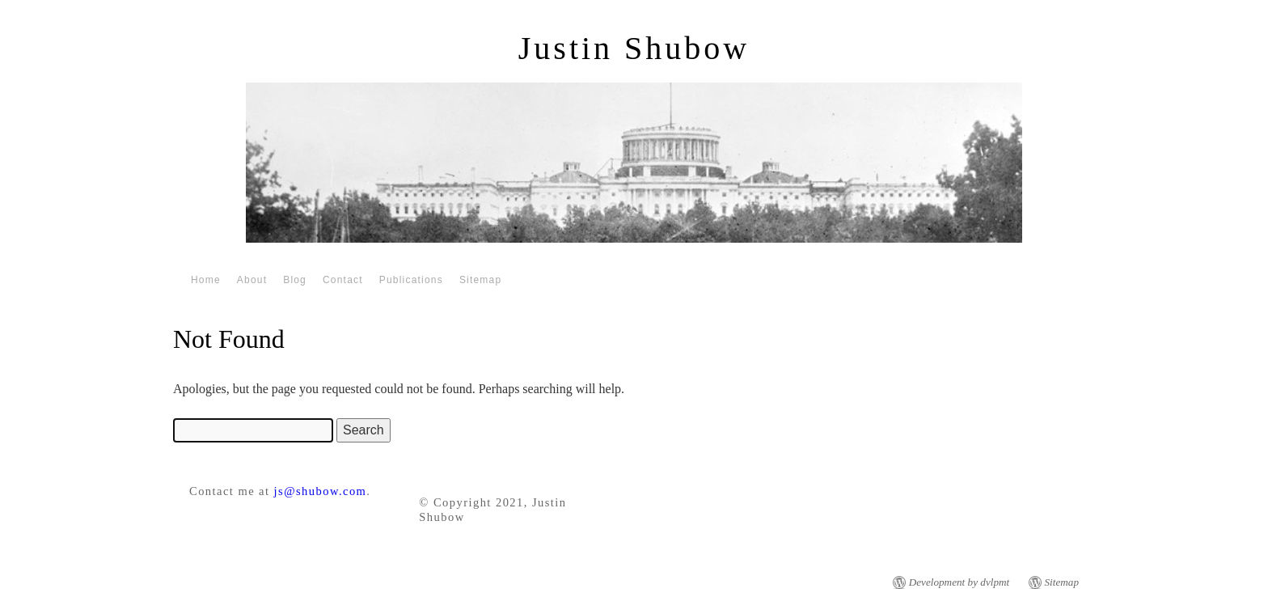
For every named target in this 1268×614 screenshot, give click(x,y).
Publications (411, 280)
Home (206, 280)
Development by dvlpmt (959, 582)
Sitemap (480, 280)
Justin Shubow (634, 48)
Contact (343, 280)
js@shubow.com (320, 491)
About (252, 280)
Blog (294, 280)
